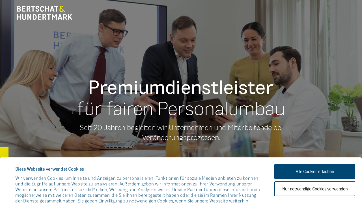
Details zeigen (241, 192)
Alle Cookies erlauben (315, 129)
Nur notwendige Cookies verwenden (315, 146)
